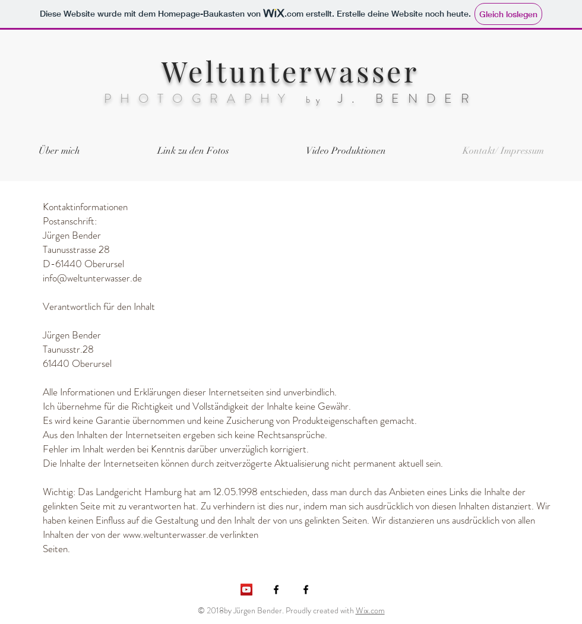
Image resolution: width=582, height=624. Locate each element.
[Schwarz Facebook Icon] (276, 590)
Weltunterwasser (290, 71)
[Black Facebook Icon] (306, 590)
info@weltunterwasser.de (92, 278)
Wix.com (370, 610)
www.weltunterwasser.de (170, 534)
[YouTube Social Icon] (246, 590)
